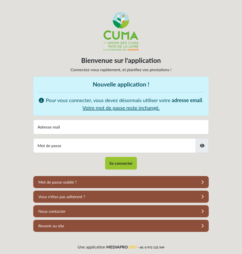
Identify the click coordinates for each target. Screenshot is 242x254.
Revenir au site (51, 225)
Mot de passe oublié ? (57, 182)
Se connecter (121, 163)
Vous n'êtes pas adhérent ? (61, 196)
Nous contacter (52, 211)
